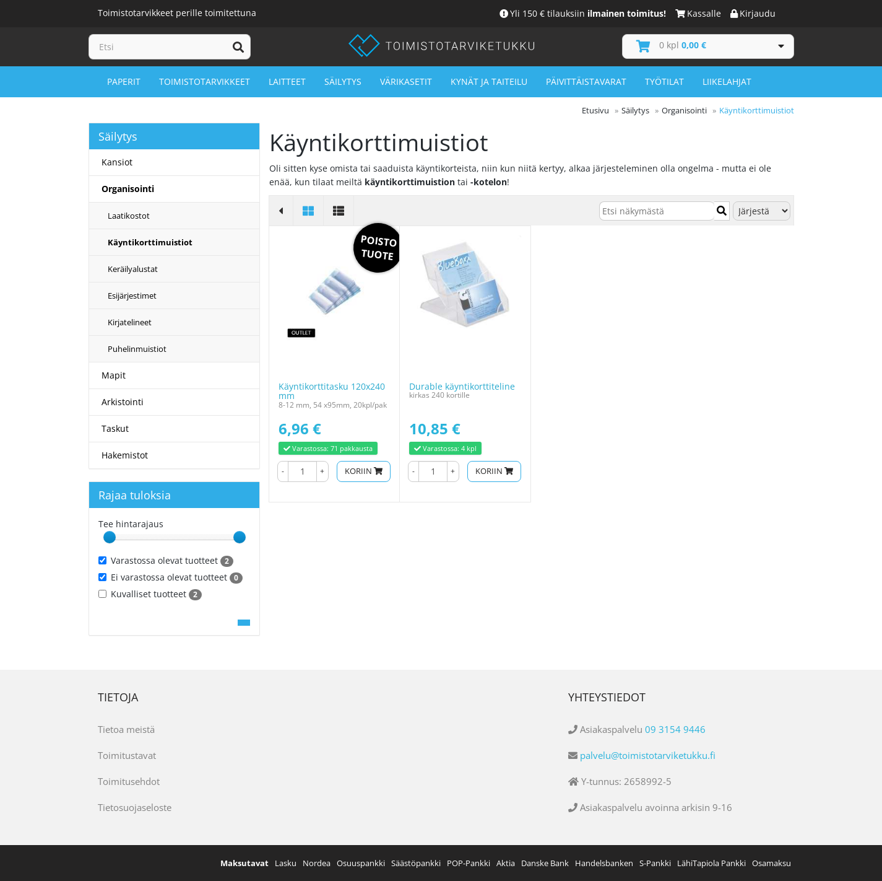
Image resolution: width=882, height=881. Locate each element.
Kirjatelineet (130, 322)
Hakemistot (125, 455)
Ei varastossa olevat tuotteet (170, 577)
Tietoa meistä (126, 729)
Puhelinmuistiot (137, 348)
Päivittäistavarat (586, 81)
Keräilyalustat (133, 268)
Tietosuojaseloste (134, 807)
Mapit (114, 375)
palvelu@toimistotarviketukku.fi (648, 755)
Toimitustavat (127, 755)
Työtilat (664, 81)
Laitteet (287, 81)
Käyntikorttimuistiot (150, 242)
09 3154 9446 (675, 729)
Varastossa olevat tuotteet (165, 560)
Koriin (364, 471)
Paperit (124, 81)
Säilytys (342, 81)
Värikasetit (406, 81)
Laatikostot (129, 215)
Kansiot (117, 162)
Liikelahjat (727, 81)
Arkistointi (123, 402)
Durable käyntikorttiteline (462, 386)
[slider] (109, 537)
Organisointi (128, 189)
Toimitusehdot (129, 781)
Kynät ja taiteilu (489, 81)
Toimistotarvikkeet (204, 81)
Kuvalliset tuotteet (150, 594)
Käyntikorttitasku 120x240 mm (332, 390)
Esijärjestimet (132, 295)
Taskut (115, 428)
